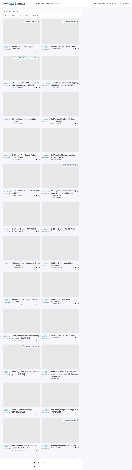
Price (27, 15)
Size (13, 15)
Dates (20, 15)
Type (6, 15)
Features (35, 15)
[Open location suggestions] (32, 3)
